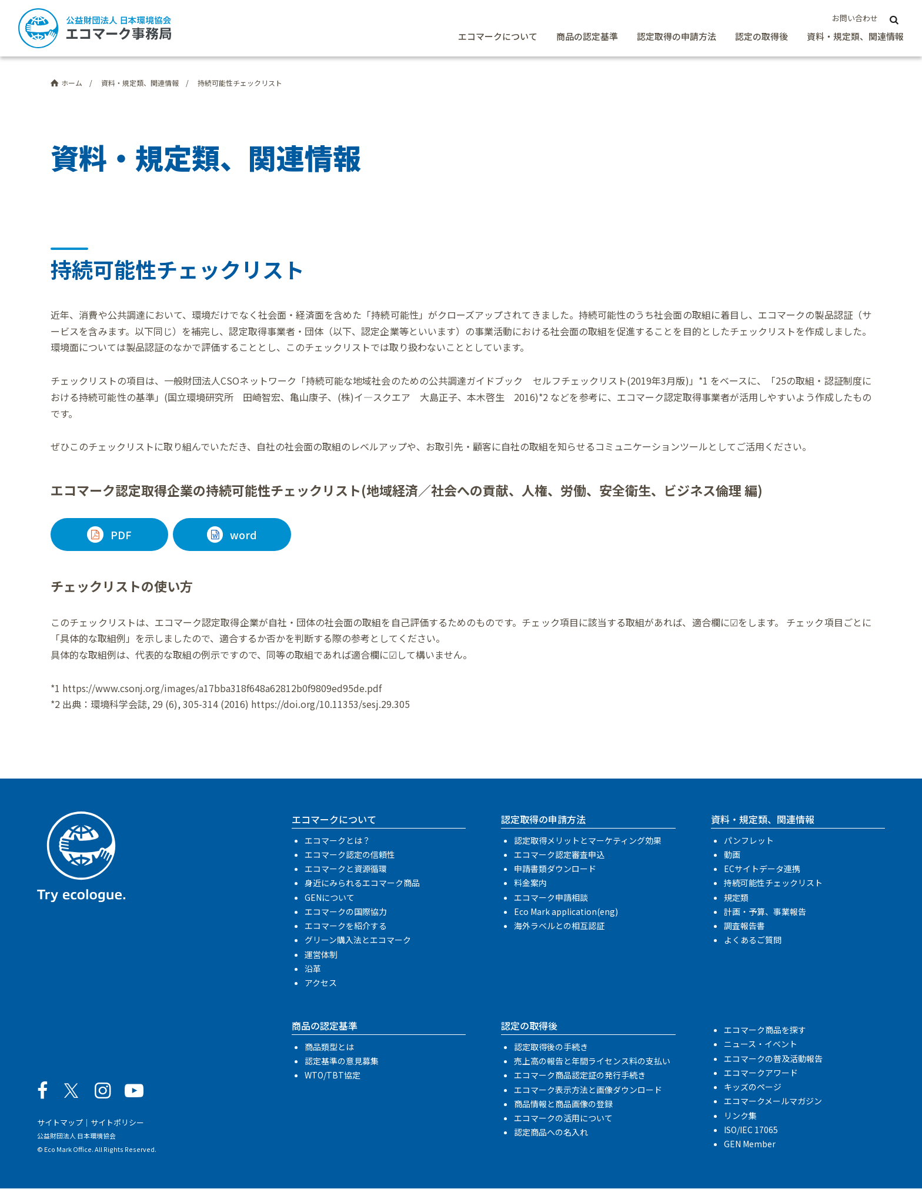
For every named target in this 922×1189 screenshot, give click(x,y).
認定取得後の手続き (551, 1047)
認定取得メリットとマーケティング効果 (588, 840)
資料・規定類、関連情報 (855, 36)
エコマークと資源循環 (346, 869)
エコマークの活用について (563, 1118)
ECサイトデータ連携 (762, 869)
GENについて (330, 897)
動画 (732, 854)
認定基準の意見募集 (342, 1061)
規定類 (736, 897)
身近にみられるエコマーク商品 (362, 883)
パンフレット (749, 840)
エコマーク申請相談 (551, 897)
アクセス (321, 982)
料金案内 (530, 883)
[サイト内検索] (894, 18)
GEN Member (750, 1144)
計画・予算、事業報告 (765, 911)
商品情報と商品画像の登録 (563, 1104)
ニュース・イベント (760, 1044)
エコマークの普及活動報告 (773, 1058)
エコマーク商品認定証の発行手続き (580, 1075)
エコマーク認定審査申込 (559, 854)
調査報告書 (744, 926)
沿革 (313, 968)
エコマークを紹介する (346, 926)
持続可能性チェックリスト (773, 883)
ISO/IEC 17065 (751, 1129)
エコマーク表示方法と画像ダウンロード (588, 1090)
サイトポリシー (117, 1122)
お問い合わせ (855, 18)
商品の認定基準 (587, 36)
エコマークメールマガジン (773, 1101)
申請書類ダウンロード (555, 869)
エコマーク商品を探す (765, 1030)
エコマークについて (497, 36)
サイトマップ (60, 1122)
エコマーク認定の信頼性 (350, 854)
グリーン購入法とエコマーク (358, 940)
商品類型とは (329, 1047)
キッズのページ (752, 1087)
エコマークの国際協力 (346, 911)
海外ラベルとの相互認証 (559, 926)
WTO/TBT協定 (332, 1075)
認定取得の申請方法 (676, 36)
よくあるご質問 (752, 940)
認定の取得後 (761, 36)
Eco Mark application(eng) (566, 911)
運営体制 (321, 954)
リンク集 (740, 1115)
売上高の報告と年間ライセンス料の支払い (592, 1061)
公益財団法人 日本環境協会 (76, 1136)
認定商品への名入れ (551, 1132)
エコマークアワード (761, 1072)
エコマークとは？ (337, 840)
